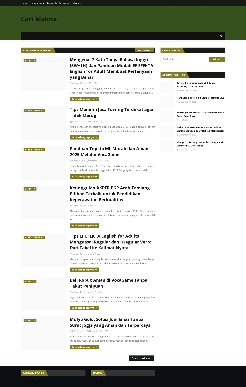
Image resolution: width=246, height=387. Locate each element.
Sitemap (77, 2)
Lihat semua (143, 50)
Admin (75, 83)
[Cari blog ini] (185, 59)
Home (24, 2)
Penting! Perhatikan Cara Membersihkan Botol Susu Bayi (200, 114)
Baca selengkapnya (83, 98)
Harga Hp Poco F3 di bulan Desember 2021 (201, 97)
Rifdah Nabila (78, 121)
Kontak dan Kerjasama (58, 2)
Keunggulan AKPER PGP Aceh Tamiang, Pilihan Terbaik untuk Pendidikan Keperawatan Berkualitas (110, 193)
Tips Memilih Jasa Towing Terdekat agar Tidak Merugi (112, 112)
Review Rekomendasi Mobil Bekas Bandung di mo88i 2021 (196, 84)
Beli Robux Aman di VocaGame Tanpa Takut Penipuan (108, 283)
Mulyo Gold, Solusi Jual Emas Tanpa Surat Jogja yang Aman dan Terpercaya (110, 322)
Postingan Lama (141, 358)
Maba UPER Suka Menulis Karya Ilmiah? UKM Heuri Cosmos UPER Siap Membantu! (200, 129)
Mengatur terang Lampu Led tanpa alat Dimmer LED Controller (200, 144)
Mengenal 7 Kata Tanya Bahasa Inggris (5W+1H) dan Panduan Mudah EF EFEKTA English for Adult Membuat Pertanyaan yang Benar (111, 68)
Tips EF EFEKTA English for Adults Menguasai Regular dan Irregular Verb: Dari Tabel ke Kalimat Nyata (110, 241)
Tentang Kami (37, 2)
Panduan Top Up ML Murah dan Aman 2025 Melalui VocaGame (109, 151)
